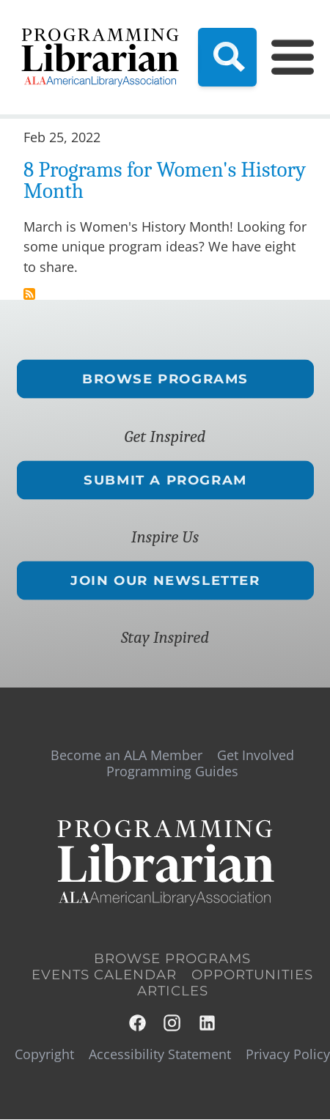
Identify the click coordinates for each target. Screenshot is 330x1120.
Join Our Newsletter (165, 580)
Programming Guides (172, 771)
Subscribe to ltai (29, 294)
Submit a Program (165, 479)
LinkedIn (208, 1023)
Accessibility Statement (160, 1054)
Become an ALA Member (126, 755)
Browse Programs (165, 379)
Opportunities (252, 974)
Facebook (138, 1023)
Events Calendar (104, 974)
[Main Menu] (284, 57)
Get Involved (255, 755)
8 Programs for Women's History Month (164, 180)
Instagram (173, 1023)
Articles (172, 991)
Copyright (44, 1054)
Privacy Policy (288, 1054)
